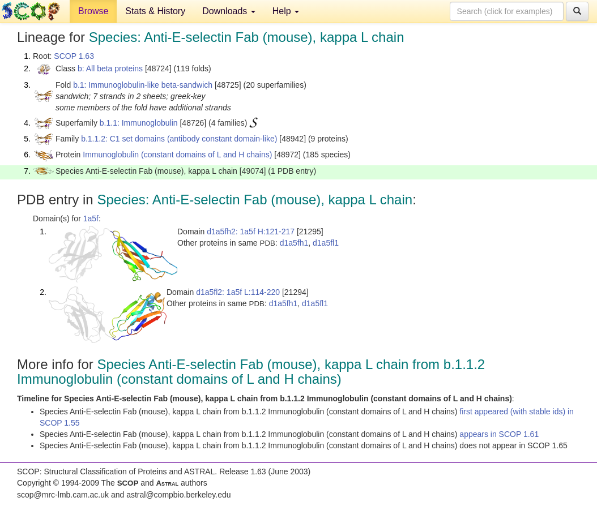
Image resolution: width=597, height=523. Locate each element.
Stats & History (155, 11)
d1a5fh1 (294, 242)
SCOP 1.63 (74, 56)
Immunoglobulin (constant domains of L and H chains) (177, 154)
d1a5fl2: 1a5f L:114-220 (238, 292)
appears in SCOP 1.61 (499, 434)
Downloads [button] (228, 11)
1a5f (91, 218)
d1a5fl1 (326, 242)
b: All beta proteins (110, 68)
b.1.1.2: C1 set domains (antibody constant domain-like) (179, 138)
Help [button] (285, 11)
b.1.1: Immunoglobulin (139, 122)
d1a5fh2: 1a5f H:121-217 (251, 231)
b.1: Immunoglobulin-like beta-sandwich (142, 84)
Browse (93, 11)
